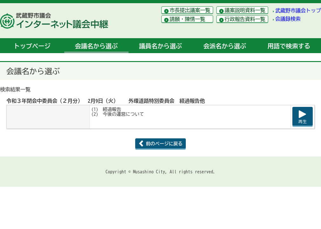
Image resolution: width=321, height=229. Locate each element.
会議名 (96, 46)
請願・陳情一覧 (187, 19)
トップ (32, 46)
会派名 (224, 46)
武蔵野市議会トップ (298, 10)
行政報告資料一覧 (245, 19)
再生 (302, 122)
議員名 (160, 46)
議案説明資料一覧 (245, 10)
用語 (289, 46)
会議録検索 (288, 18)
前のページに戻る (164, 143)
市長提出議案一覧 (190, 10)
